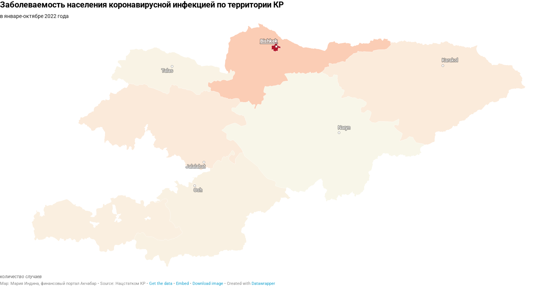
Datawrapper (263, 283)
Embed (182, 283)
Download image (208, 283)
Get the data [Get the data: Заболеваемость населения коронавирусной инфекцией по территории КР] (160, 283)
